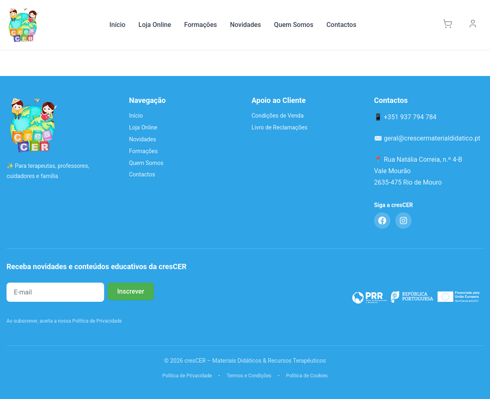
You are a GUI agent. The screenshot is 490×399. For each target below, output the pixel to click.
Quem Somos (293, 25)
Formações (200, 25)
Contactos (341, 25)
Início (117, 25)
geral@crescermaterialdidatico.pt (432, 138)
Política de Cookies (307, 376)
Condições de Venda (278, 115)
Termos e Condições (249, 376)
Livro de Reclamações (279, 127)
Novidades (245, 25)
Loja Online (154, 25)
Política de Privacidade (187, 376)
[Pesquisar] (429, 25)
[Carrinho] (448, 25)
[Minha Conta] (474, 25)
